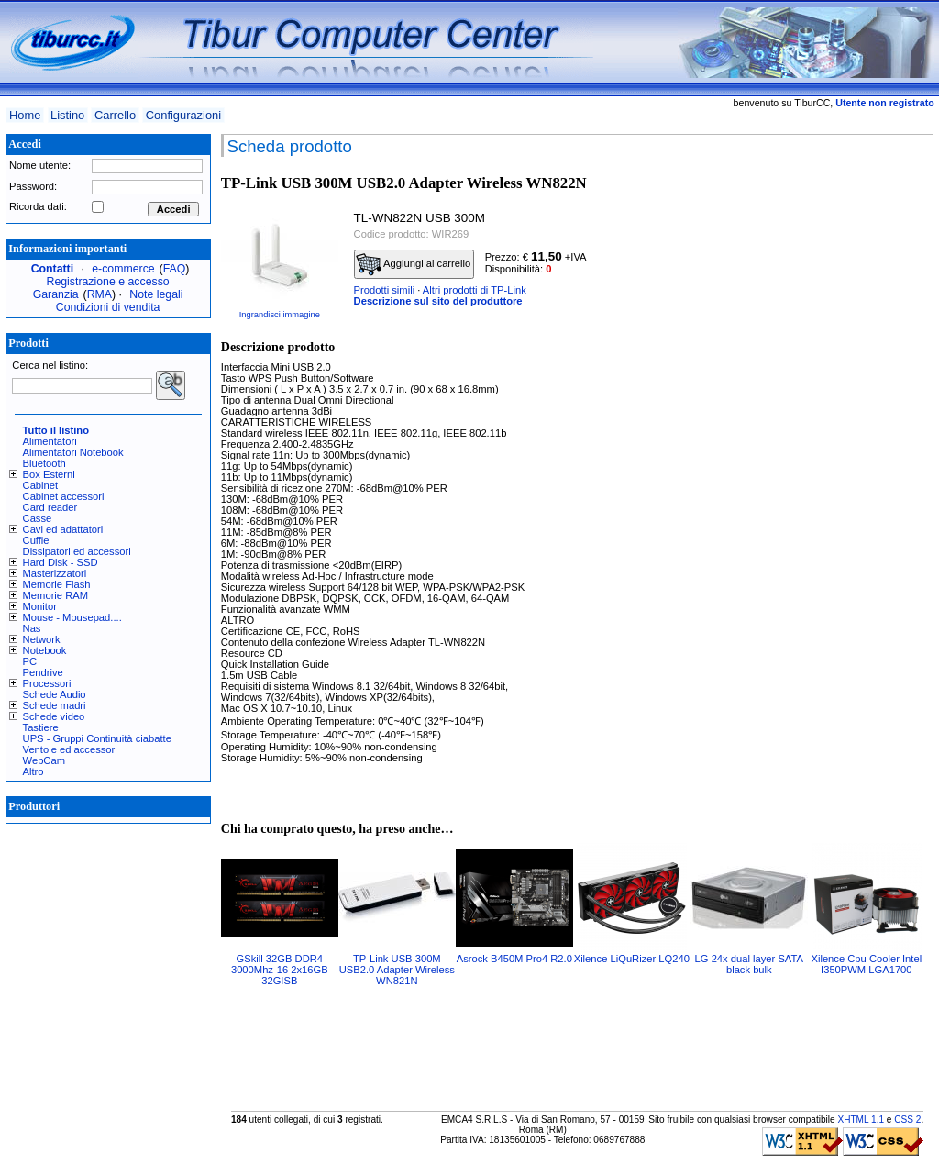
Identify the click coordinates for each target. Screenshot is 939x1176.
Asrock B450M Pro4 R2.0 (514, 958)
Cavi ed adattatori (63, 529)
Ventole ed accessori (70, 749)
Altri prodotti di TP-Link (474, 289)
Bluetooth (44, 463)
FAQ (174, 268)
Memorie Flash (57, 584)
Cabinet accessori (64, 496)
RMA (99, 294)
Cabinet (41, 485)
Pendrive (43, 672)
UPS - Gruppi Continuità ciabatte (97, 738)
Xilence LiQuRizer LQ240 (632, 958)
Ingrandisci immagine (279, 314)
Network (42, 639)
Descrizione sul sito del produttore (438, 300)
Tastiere (41, 727)
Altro (33, 771)
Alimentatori (50, 441)
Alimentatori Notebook (73, 452)
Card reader (50, 507)
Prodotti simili (384, 289)
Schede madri (54, 705)
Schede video (54, 716)
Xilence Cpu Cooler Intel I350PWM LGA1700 (866, 964)
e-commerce (123, 268)
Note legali (155, 294)
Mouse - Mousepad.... (72, 617)
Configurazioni (183, 115)
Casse (37, 518)
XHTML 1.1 (860, 1120)
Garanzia (56, 294)
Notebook (45, 650)
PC (30, 661)
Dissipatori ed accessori (77, 551)
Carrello (115, 115)
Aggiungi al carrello (413, 264)
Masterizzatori (55, 573)
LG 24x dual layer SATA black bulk (749, 964)
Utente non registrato (884, 102)
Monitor (40, 606)
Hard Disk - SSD (60, 562)
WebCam (44, 760)
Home (24, 115)
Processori (47, 683)
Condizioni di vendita (108, 307)
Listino (67, 115)
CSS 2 (907, 1120)
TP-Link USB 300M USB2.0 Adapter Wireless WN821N (397, 969)
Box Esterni (49, 474)
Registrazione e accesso (108, 281)
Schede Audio (54, 694)
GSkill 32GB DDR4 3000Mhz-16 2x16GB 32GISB (279, 969)
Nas (32, 628)
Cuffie (36, 540)
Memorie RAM (55, 595)
